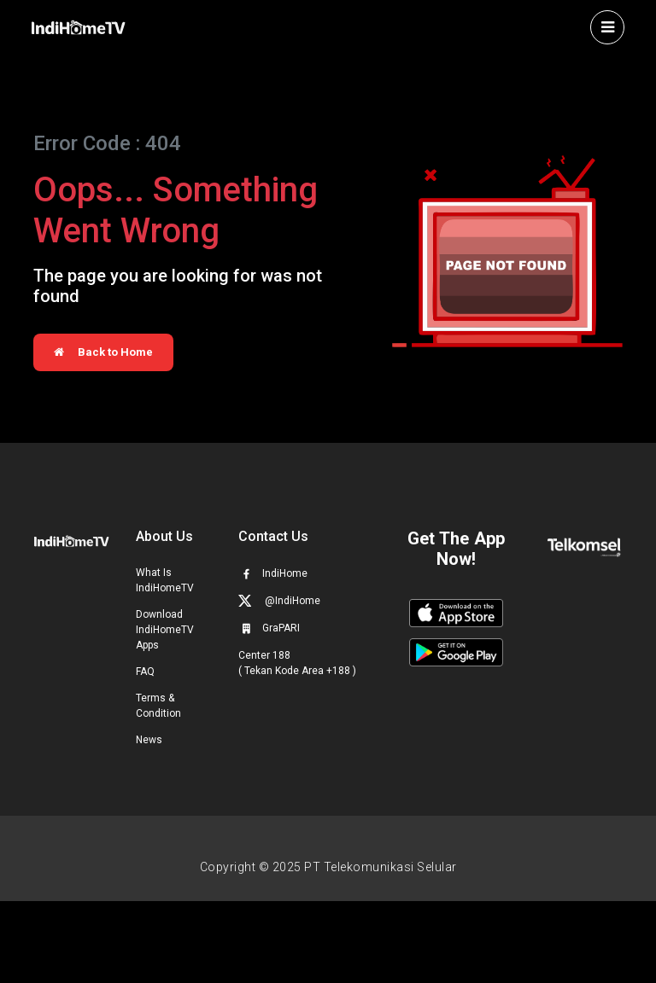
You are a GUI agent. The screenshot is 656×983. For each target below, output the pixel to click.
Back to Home (103, 352)
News (149, 740)
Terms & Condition (158, 705)
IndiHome (273, 573)
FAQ (145, 672)
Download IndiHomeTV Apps (165, 629)
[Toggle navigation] (607, 27)
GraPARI (269, 628)
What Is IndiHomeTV (165, 580)
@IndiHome (279, 600)
